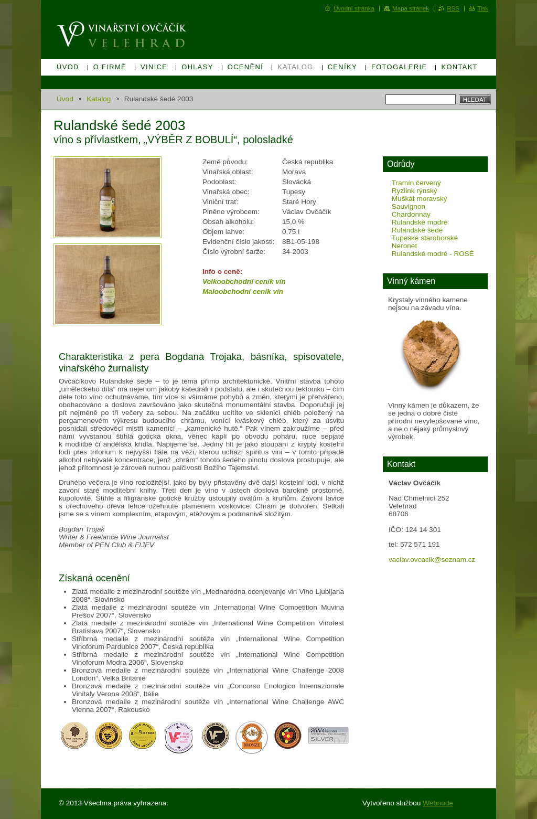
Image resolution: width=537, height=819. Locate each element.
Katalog (295, 67)
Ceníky (342, 67)
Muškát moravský (419, 199)
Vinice (154, 67)
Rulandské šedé (417, 230)
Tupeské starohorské (425, 238)
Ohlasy (197, 67)
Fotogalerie (399, 67)
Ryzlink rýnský (414, 191)
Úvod (68, 67)
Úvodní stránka (354, 8)
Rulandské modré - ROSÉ (433, 254)
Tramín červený (416, 183)
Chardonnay (411, 214)
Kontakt (459, 67)
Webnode (438, 803)
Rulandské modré (420, 222)
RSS (453, 8)
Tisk (482, 8)
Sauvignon (408, 206)
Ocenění (245, 67)
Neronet (404, 246)
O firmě (109, 67)
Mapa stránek (410, 8)
